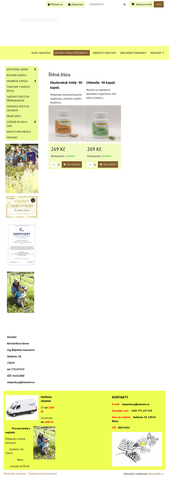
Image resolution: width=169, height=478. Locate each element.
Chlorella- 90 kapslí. (101, 83)
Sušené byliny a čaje (22, 124)
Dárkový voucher (104, 52)
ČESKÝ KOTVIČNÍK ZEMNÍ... (39, 20)
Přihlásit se (55, 4)
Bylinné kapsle (17, 75)
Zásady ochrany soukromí (42, 473)
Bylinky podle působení (71, 52)
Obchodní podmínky (133, 52)
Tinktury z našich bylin (18, 88)
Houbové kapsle (22, 81)
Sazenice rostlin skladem (18, 108)
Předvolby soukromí (15, 473)
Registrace (75, 4)
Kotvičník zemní (22, 69)
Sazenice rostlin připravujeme (18, 98)
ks (55, 164)
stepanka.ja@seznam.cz (135, 404)
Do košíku (71, 164)
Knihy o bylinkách (19, 131)
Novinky (12, 137)
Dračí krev (14, 116)
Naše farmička (41, 52)
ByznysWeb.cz (156, 473)
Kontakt (157, 52)
